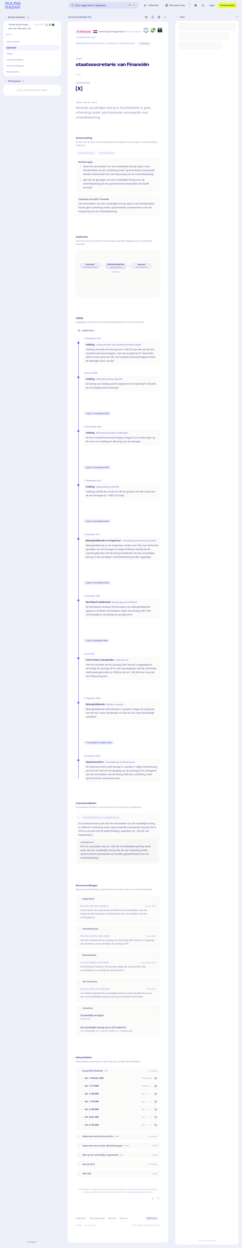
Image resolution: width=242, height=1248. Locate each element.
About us (124, 1218)
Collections (81, 1218)
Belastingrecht (83, 43)
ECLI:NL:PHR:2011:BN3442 (95, 989)
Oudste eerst (86, 330)
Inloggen (32, 1241)
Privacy (79, 1225)
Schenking (144, 43)
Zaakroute (11, 47)
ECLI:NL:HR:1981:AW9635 (94, 906)
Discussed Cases (97, 1218)
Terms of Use (90, 1225)
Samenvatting (12, 41)
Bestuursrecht (98, 43)
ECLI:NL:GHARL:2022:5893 (94, 936)
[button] (5, 26)
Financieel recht (127, 43)
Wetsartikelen (12, 71)
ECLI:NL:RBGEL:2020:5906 (94, 962)
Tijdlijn (9, 53)
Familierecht (112, 43)
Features (112, 1218)
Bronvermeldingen (15, 65)
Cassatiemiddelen (14, 59)
